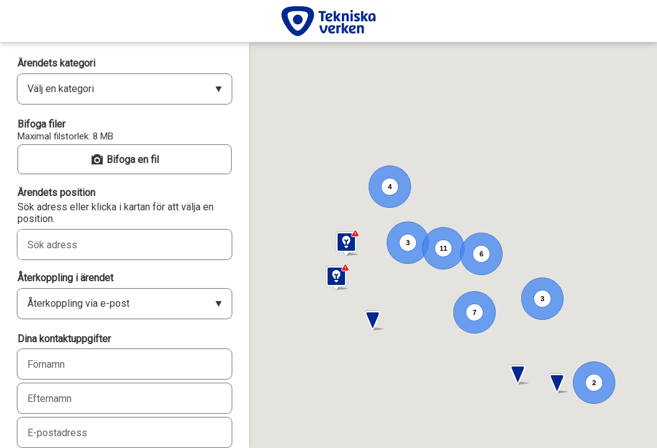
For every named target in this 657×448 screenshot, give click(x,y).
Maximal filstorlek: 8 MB (65, 136)
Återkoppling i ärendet (65, 278)
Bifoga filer (41, 124)
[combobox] (110, 244)
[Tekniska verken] (328, 21)
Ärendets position (56, 192)
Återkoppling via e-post (78, 303)
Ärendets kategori (56, 63)
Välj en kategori (60, 89)
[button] (518, 374)
